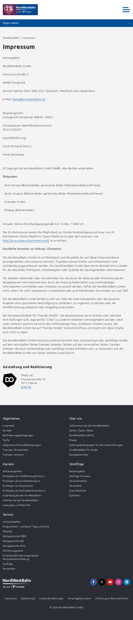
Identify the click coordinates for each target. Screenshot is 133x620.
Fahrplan (7, 531)
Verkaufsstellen (78, 480)
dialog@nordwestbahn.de (28, 99)
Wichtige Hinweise (79, 476)
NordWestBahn (11, 37)
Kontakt (7, 430)
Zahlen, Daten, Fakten (81, 430)
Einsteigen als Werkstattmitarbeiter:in (24, 490)
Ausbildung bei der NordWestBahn (22, 495)
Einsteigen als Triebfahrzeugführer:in (24, 476)
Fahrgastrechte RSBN (14, 536)
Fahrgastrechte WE (13, 541)
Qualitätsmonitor (78, 454)
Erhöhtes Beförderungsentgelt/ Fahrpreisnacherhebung (20, 557)
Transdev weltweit (13, 454)
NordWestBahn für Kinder (83, 449)
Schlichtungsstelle (13, 550)
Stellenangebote (12, 471)
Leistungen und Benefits (16, 505)
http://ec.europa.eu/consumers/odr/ (26, 240)
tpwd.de (26, 387)
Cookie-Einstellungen (51, 598)
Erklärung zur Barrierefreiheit (111, 598)
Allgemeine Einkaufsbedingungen (22, 445)
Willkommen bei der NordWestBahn (89, 425)
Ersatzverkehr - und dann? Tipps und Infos (26, 526)
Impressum (11, 598)
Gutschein (74, 495)
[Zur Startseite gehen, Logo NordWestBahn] (20, 10)
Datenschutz (28, 598)
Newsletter (75, 485)
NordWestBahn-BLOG (81, 435)
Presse (73, 440)
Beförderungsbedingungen (18, 435)
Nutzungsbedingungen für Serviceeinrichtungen (96, 445)
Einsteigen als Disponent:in (18, 485)
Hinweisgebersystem (79, 598)
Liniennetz (9, 425)
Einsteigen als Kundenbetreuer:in (21, 480)
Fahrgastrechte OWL (14, 545)
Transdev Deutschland (15, 449)
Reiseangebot (77, 471)
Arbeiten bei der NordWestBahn (21, 500)
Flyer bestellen (77, 490)
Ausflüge (8, 563)
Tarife (6, 440)
